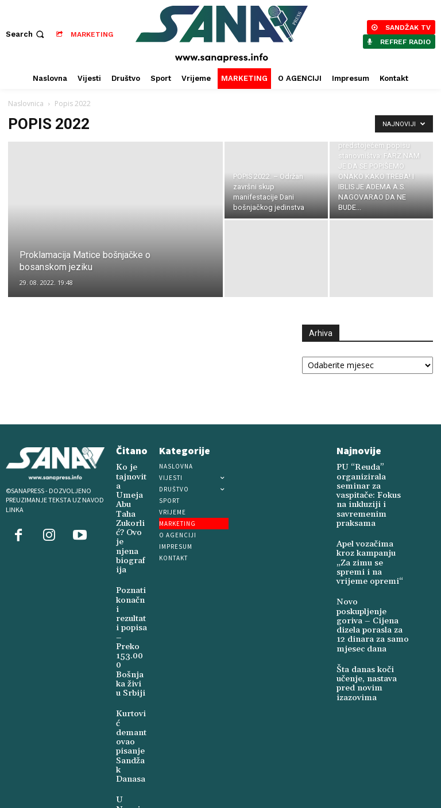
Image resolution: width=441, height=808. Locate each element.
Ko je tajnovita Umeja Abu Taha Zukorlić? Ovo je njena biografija (131, 493)
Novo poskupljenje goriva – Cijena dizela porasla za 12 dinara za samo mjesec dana (372, 578)
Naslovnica (26, 103)
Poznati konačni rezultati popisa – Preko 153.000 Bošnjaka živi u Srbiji (130, 570)
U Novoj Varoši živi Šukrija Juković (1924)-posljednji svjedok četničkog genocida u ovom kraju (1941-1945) (131, 730)
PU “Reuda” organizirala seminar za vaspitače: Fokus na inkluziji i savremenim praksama (371, 486)
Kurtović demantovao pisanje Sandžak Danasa (130, 639)
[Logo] (221, 34)
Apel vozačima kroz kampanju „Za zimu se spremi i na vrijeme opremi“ (371, 536)
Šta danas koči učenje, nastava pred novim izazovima (371, 617)
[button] (26, 34)
